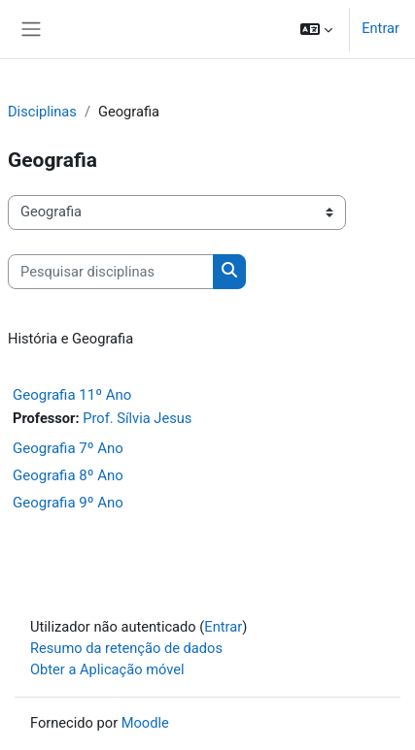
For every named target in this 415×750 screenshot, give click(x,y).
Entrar (380, 28)
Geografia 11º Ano (72, 395)
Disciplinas (42, 111)
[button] (316, 29)
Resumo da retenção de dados (126, 648)
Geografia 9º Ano (68, 502)
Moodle (145, 723)
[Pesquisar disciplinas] (111, 271)
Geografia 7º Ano (68, 448)
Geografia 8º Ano (68, 475)
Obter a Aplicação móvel (107, 669)
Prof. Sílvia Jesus (137, 418)
